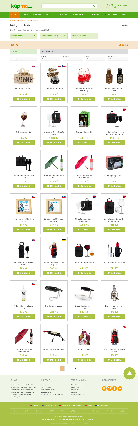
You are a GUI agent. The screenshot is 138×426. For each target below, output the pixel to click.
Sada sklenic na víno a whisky (84, 262)
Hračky (63, 15)
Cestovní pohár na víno (84, 132)
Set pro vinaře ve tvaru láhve (114, 262)
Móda (25, 15)
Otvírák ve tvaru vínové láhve (53, 349)
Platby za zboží (75, 387)
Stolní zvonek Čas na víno (54, 89)
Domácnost (78, 15)
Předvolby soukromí (55, 423)
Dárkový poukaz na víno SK (24, 89)
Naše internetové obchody (48, 389)
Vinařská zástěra (84, 349)
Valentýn (111, 15)
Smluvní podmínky (92, 419)
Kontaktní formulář (46, 387)
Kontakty (43, 385)
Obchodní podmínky (76, 385)
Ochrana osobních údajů (78, 394)
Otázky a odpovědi (46, 392)
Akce (124, 15)
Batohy (37, 15)
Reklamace (74, 392)
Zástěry (50, 15)
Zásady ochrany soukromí (69, 423)
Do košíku (24, 99)
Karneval (94, 15)
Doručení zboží (75, 389)
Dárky (14, 15)
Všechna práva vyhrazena (76, 416)
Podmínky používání (82, 423)
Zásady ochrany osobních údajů (76, 419)
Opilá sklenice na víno (24, 132)
